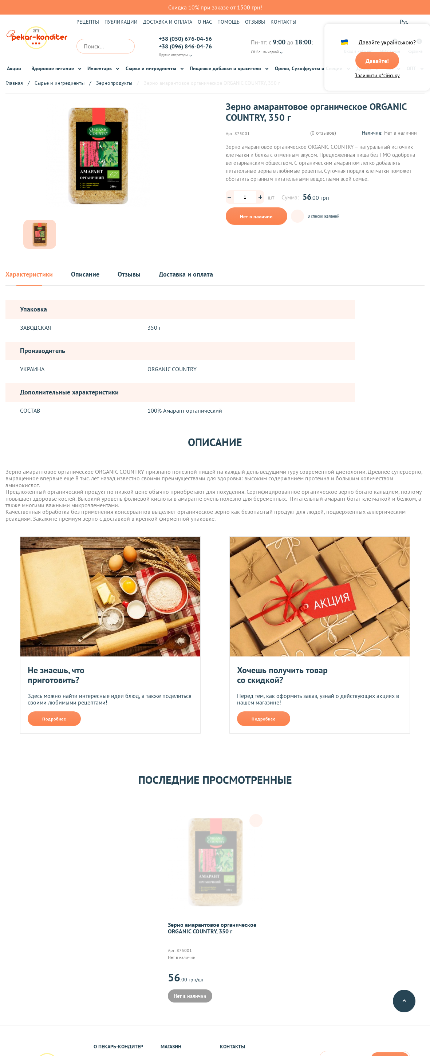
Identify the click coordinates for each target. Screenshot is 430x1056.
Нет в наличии (256, 216)
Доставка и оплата (167, 22)
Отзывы (255, 22)
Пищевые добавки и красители (225, 68)
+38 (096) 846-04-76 (185, 46)
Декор (363, 68)
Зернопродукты (114, 83)
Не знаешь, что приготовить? (56, 675)
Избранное (390, 46)
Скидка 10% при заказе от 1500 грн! (215, 7)
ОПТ (411, 68)
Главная (14, 83)
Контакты (283, 22)
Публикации (121, 22)
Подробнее (54, 719)
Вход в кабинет (358, 46)
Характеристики (29, 274)
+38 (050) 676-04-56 (185, 38)
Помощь (228, 22)
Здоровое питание (53, 68)
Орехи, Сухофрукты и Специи (309, 68)
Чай (388, 68)
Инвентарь (99, 68)
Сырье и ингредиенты (151, 68)
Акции (14, 68)
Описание (85, 274)
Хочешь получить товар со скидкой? (282, 675)
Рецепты (87, 22)
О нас (205, 22)
